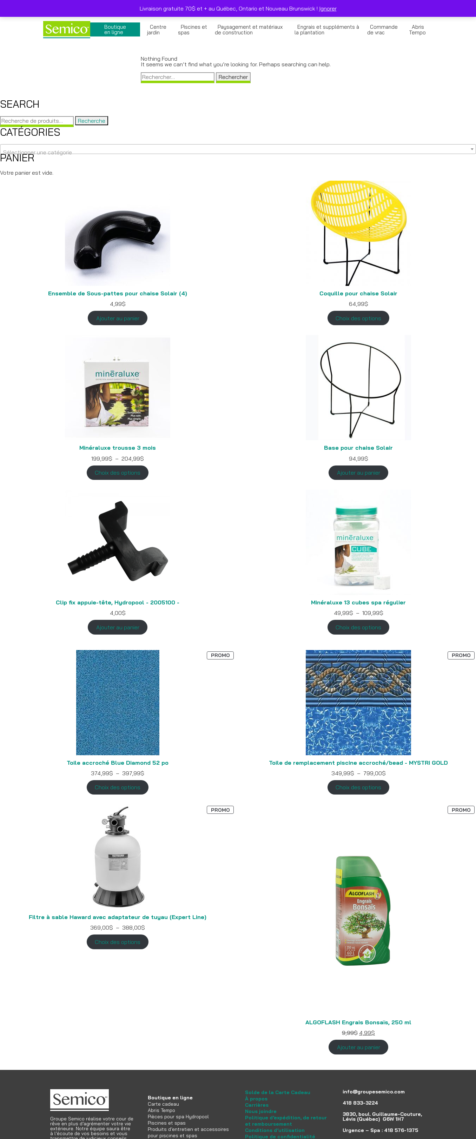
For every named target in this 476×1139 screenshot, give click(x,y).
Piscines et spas (192, 30)
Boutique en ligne (115, 29)
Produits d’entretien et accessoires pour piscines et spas (188, 1132)
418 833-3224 (360, 1103)
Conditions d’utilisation (275, 1130)
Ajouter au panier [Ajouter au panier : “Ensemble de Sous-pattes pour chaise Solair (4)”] (117, 318)
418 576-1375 (401, 1130)
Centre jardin (156, 30)
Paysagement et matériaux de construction (249, 30)
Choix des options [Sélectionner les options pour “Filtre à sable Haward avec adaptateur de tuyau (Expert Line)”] (117, 941)
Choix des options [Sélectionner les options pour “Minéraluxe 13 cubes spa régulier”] (358, 627)
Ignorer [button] (328, 8)
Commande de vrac (382, 30)
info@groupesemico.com (374, 1091)
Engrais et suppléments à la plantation (327, 30)
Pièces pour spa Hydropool (178, 1116)
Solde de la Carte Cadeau (277, 1092)
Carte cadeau (163, 1104)
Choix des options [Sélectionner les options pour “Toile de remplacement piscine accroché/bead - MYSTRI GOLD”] (358, 787)
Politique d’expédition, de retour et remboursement (286, 1120)
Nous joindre (261, 1111)
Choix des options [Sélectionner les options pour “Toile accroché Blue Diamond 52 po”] (117, 787)
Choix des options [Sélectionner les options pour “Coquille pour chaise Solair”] (358, 318)
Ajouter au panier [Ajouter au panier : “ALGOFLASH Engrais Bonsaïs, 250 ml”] (358, 1047)
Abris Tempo (417, 30)
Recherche (91, 120)
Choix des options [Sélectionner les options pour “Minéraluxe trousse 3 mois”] (117, 472)
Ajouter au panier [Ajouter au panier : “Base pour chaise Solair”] (358, 472)
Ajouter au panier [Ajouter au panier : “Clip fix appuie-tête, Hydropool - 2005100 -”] (117, 627)
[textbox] (238, 152)
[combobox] (238, 149)
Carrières (257, 1105)
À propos (256, 1099)
